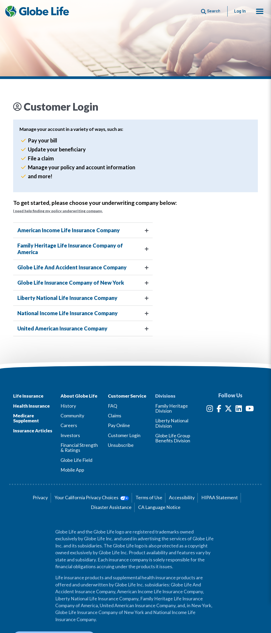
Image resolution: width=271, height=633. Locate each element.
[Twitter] (228, 409)
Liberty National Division (171, 423)
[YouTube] (249, 409)
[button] (260, 11)
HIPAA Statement (219, 497)
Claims (114, 415)
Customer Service (127, 396)
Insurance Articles (32, 430)
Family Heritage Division (171, 408)
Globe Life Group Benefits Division (172, 438)
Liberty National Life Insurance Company (67, 298)
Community (72, 415)
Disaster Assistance (111, 507)
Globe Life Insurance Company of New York (70, 282)
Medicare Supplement (26, 418)
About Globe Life (79, 396)
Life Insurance (28, 396)
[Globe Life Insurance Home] (37, 11)
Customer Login (124, 435)
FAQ (112, 406)
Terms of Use (149, 497)
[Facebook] (219, 409)
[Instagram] (210, 409)
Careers (69, 425)
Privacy (40, 497)
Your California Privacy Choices (91, 497)
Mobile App (72, 470)
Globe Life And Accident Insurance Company (72, 267)
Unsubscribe (121, 445)
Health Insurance (31, 406)
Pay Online (119, 425)
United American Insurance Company (62, 328)
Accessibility (182, 497)
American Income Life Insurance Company (68, 230)
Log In (240, 11)
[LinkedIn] (238, 409)
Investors (70, 435)
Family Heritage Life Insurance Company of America (70, 248)
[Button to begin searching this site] (210, 11)
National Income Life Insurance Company (67, 313)
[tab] (135, 230)
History (68, 406)
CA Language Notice (159, 507)
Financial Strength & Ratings (79, 447)
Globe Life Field (76, 460)
